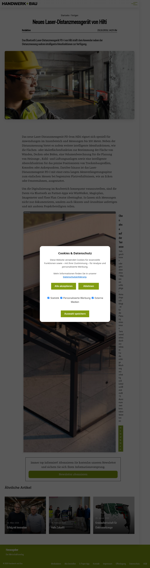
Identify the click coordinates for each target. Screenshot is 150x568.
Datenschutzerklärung (74, 276)
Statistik (53, 298)
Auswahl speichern (75, 314)
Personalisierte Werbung (75, 298)
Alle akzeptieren (64, 286)
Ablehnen (88, 286)
